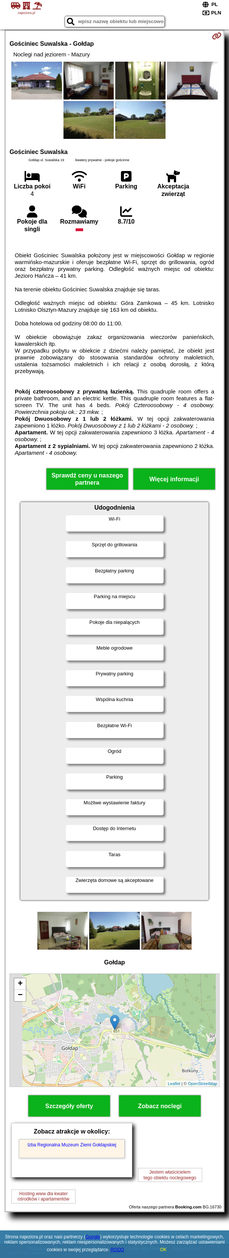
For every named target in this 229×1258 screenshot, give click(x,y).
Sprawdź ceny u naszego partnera (87, 479)
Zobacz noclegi (160, 1106)
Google (92, 1236)
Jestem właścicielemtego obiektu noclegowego (170, 1174)
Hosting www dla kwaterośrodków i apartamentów (44, 1196)
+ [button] (20, 984)
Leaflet (174, 1083)
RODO (117, 1249)
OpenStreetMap (202, 1083)
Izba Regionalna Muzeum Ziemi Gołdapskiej (72, 1145)
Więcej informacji (174, 479)
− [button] (20, 995)
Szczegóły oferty (69, 1106)
